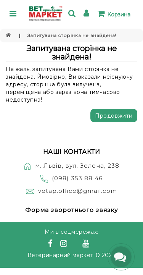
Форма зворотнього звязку (71, 210)
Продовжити (114, 115)
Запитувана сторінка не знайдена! (71, 35)
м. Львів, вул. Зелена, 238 (71, 165)
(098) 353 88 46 (77, 178)
